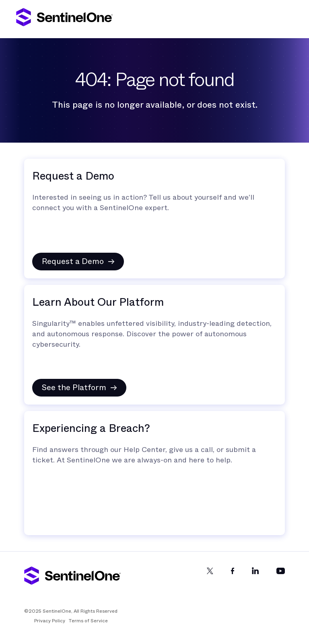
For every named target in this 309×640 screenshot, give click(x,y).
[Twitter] (210, 577)
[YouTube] (280, 577)
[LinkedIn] (255, 577)
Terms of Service (88, 620)
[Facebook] (232, 577)
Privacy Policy (49, 620)
